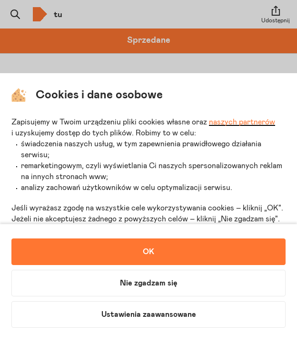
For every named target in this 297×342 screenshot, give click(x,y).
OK (148, 252)
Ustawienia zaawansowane (148, 314)
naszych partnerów (242, 122)
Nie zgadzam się (149, 283)
